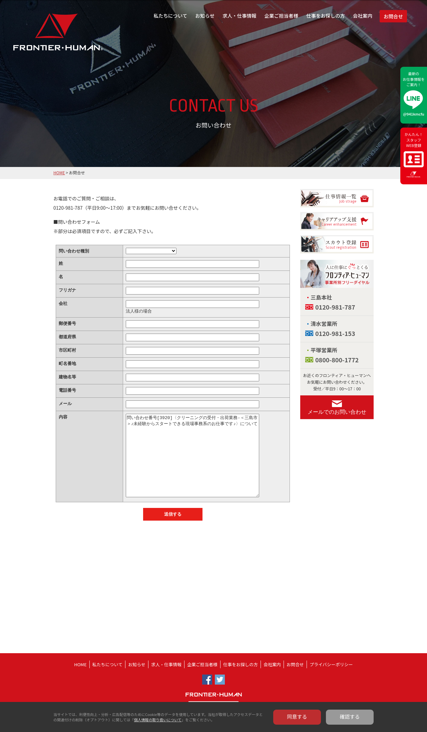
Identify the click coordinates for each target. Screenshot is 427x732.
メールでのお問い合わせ (337, 412)
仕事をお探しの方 (325, 15)
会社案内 (362, 15)
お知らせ (205, 15)
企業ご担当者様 (282, 15)
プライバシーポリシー (331, 664)
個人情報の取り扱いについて (157, 719)
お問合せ (393, 16)
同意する (297, 716)
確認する (350, 716)
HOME (59, 172)
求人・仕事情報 (240, 15)
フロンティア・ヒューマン (40, 36)
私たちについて (170, 15)
